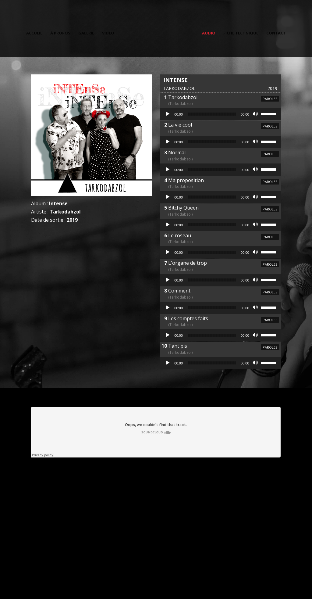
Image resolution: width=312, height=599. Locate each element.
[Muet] (256, 114)
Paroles (270, 98)
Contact (275, 32)
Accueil (35, 32)
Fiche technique (239, 32)
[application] (220, 114)
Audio (207, 32)
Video (109, 32)
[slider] (212, 114)
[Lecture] (168, 114)
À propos (61, 32)
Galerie (87, 32)
